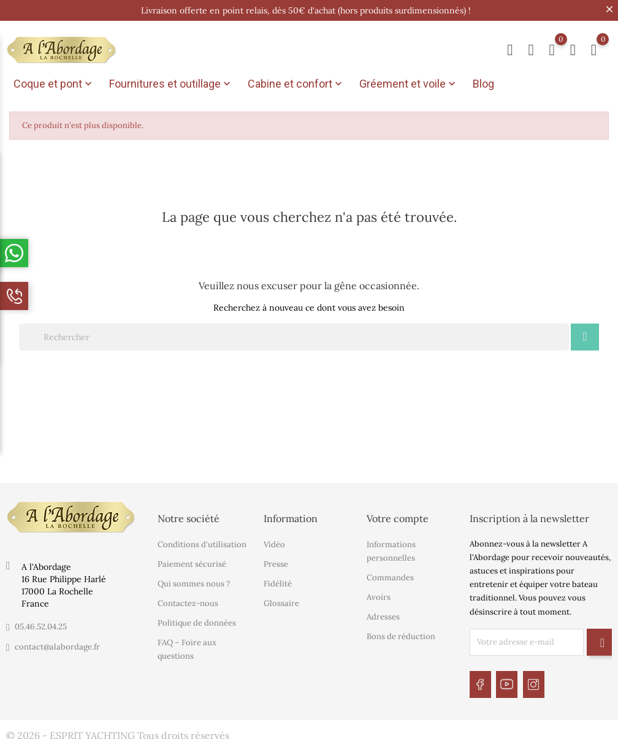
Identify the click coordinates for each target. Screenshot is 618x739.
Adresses (383, 614)
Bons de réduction (401, 634)
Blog (483, 83)
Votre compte (398, 515)
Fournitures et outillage (171, 84)
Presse (276, 561)
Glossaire (281, 601)
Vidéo (274, 542)
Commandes (390, 575)
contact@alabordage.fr (57, 644)
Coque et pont (53, 84)
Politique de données (197, 620)
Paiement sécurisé (192, 561)
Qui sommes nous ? (194, 581)
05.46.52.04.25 (41, 623)
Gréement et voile (408, 84)
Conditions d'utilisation (202, 542)
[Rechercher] (294, 333)
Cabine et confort (296, 84)
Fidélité (278, 581)
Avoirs (379, 594)
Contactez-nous (188, 601)
